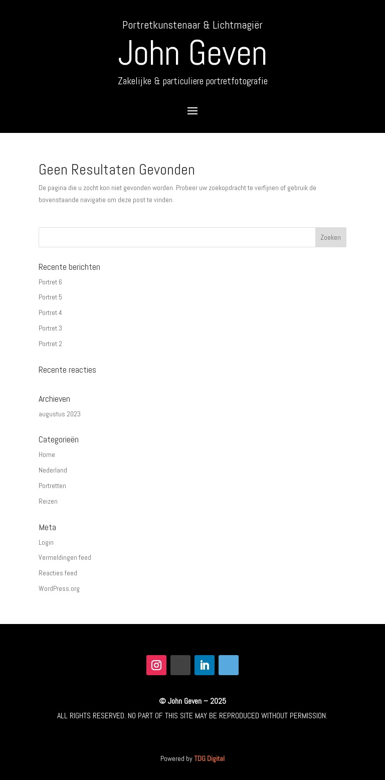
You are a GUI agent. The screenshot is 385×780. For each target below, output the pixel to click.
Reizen (48, 501)
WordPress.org (59, 588)
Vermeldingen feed (65, 557)
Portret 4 (50, 312)
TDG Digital (209, 758)
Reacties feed (58, 572)
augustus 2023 (60, 413)
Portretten (52, 485)
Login (46, 542)
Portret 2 (50, 343)
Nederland (53, 470)
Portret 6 (50, 281)
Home (47, 454)
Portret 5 (50, 296)
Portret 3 (50, 328)
